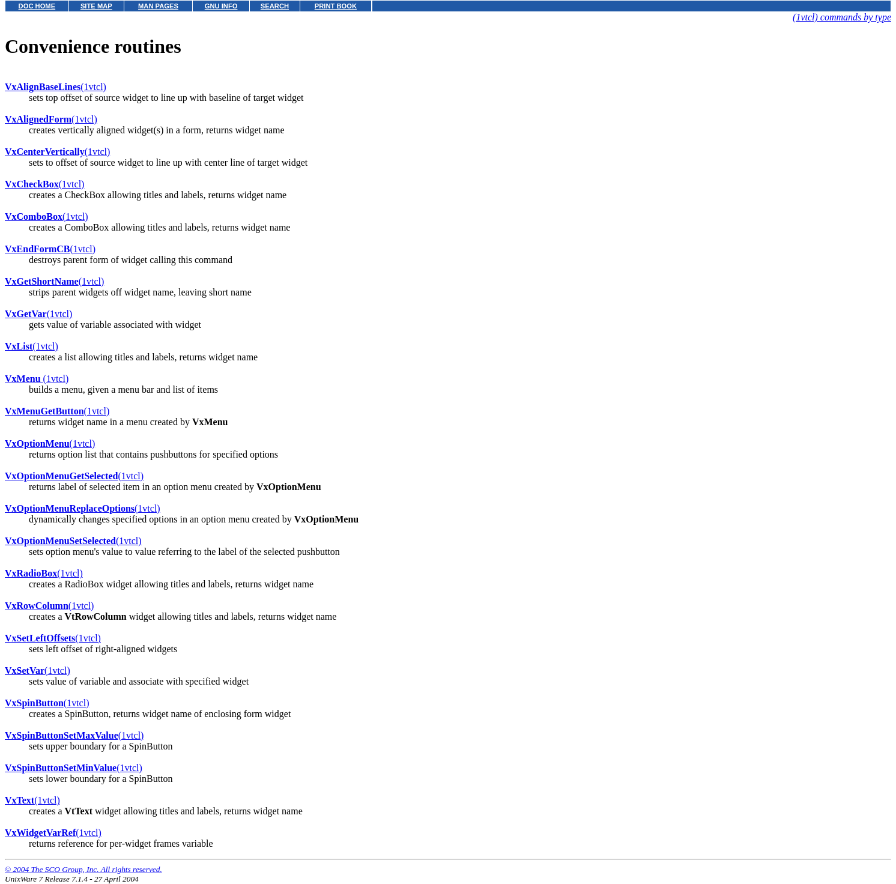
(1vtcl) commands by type (842, 17)
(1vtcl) (55, 87)
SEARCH (275, 6)
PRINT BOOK (336, 6)
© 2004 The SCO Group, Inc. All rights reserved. (83, 869)
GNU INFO (221, 6)
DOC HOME (37, 6)
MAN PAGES (158, 6)
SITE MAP (96, 6)
